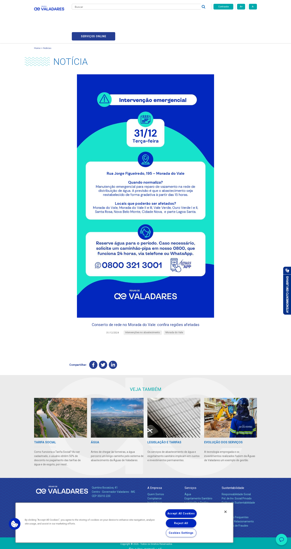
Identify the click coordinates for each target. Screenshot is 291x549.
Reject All (181, 523)
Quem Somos (155, 477)
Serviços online (235, 17)
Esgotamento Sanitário (198, 481)
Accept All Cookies (181, 513)
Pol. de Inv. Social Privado (237, 481)
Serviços (190, 471)
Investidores (154, 485)
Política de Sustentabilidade (238, 485)
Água (188, 477)
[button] (15, 524)
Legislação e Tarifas (197, 485)
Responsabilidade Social (236, 477)
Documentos (192, 494)
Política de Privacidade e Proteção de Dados (145, 543)
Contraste (223, 6)
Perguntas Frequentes (235, 500)
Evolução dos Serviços (198, 489)
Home (37, 29)
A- (253, 6)
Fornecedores (181, 17)
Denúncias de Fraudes (235, 508)
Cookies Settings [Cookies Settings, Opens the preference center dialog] (181, 533)
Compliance (154, 481)
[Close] (225, 512)
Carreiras (160, 17)
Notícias (47, 29)
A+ (241, 6)
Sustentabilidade (233, 471)
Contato (227, 494)
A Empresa (154, 471)
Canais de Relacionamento (238, 504)
